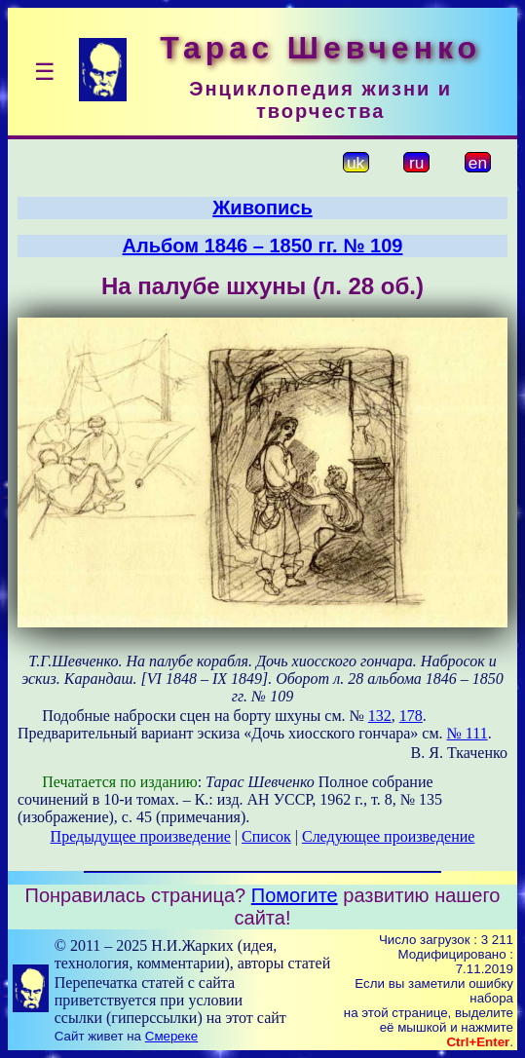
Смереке (171, 1036)
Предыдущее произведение (141, 836)
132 (380, 715)
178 (411, 715)
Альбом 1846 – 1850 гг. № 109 (263, 245)
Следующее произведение (388, 836)
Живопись (262, 207)
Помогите (294, 895)
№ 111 (467, 733)
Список (266, 836)
